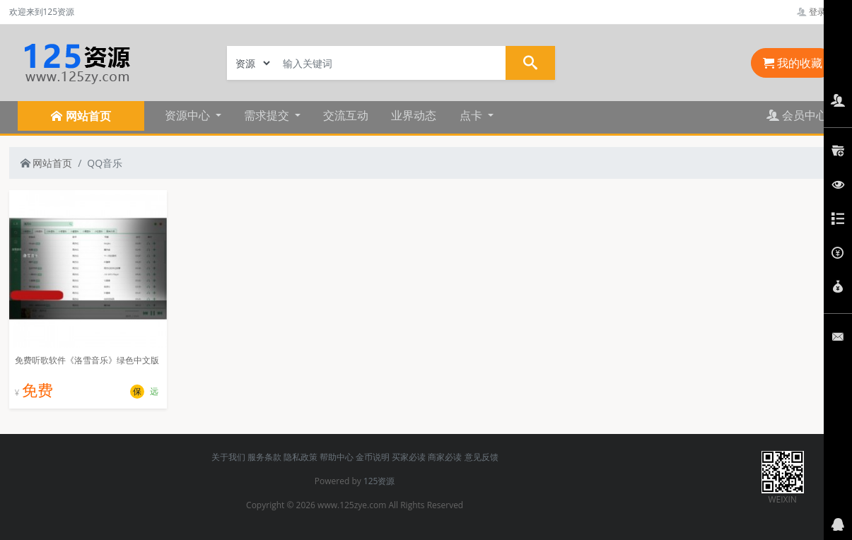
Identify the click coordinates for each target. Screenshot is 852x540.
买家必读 (409, 457)
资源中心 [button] (189, 115)
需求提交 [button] (268, 115)
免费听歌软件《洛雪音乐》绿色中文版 (87, 360)
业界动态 (413, 115)
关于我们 (228, 457)
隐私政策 (300, 457)
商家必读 (445, 457)
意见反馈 (481, 457)
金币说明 (373, 457)
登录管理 (820, 12)
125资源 (379, 481)
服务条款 (264, 457)
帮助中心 (337, 457)
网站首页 (47, 163)
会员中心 (796, 115)
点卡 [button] (472, 115)
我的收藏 (792, 63)
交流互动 (345, 115)
